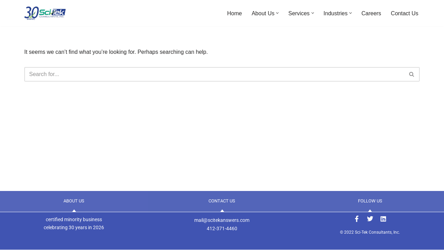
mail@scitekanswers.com (221, 220)
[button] (277, 13)
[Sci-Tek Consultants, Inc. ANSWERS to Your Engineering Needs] (45, 13)
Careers (371, 13)
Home (234, 13)
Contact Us (404, 13)
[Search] (214, 74)
